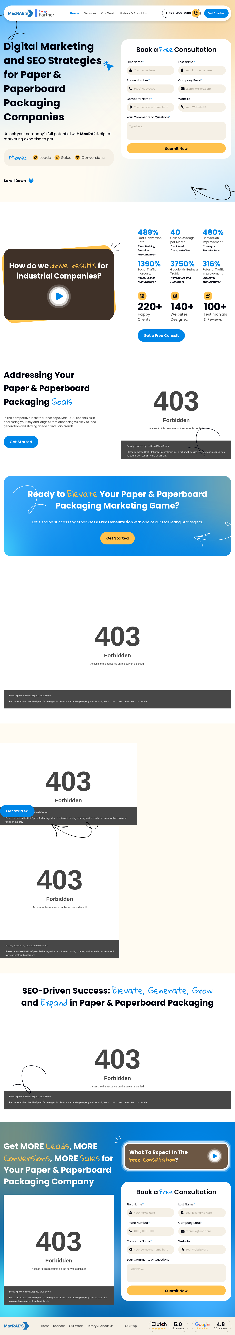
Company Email (190, 80)
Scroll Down (19, 180)
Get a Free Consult (161, 335)
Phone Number (138, 80)
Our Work (108, 13)
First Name (135, 62)
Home (74, 13)
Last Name (186, 62)
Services (90, 13)
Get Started (216, 13)
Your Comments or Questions (149, 117)
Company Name (139, 99)
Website (184, 99)
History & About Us (133, 13)
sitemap (131, 1326)
